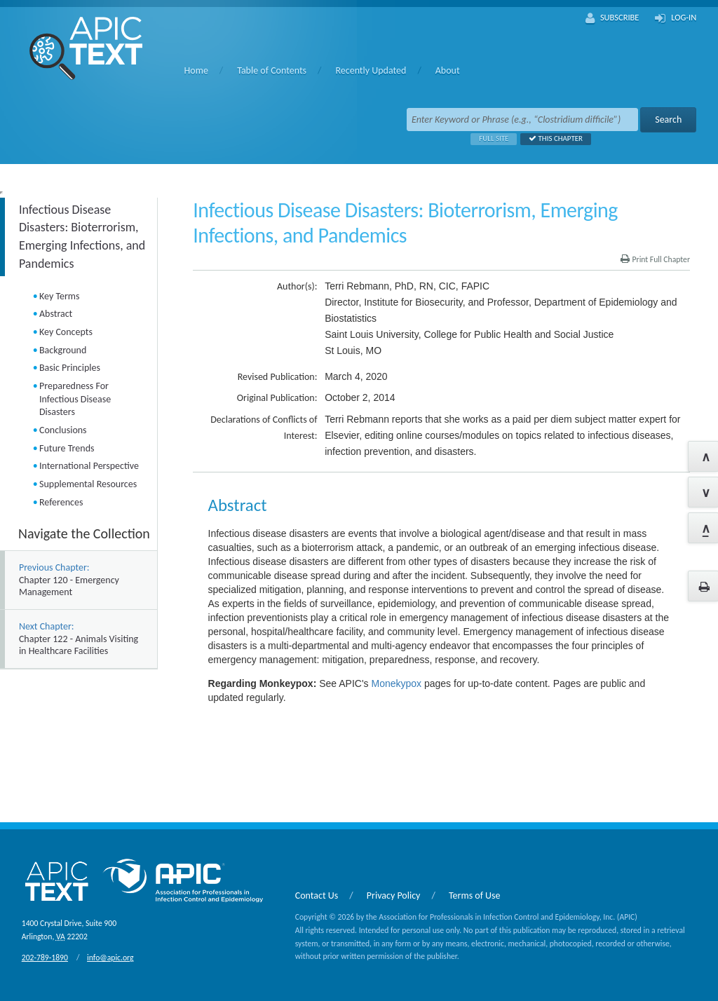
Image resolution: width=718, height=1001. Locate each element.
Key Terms (59, 296)
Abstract (55, 314)
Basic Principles (69, 368)
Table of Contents (271, 70)
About (447, 70)
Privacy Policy (394, 895)
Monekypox (396, 683)
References (61, 502)
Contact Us (317, 895)
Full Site (489, 138)
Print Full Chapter (655, 259)
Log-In (675, 18)
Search (668, 119)
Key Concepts (66, 332)
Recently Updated (370, 70)
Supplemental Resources (88, 484)
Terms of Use (475, 895)
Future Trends (66, 448)
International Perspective (89, 466)
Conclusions (63, 430)
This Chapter (551, 138)
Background (62, 350)
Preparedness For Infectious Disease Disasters (75, 399)
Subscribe (612, 18)
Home (196, 70)
